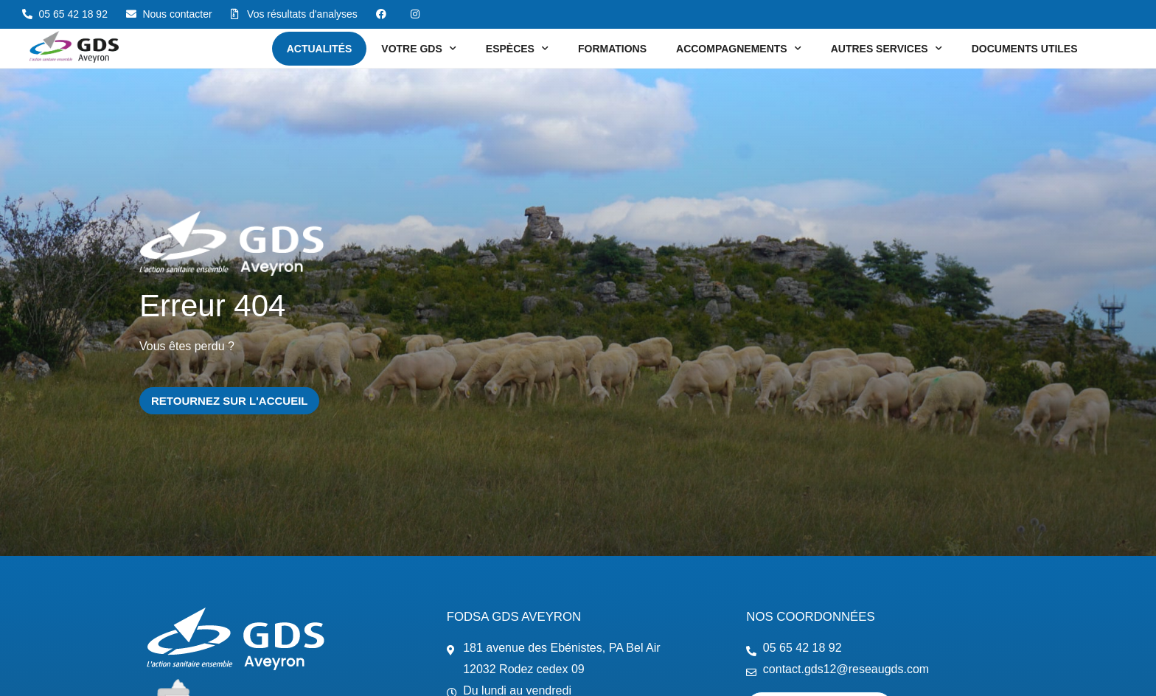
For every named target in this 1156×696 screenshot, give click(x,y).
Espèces (517, 49)
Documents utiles (1025, 49)
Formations (612, 49)
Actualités (319, 49)
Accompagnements (738, 49)
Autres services (886, 49)
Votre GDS (418, 49)
